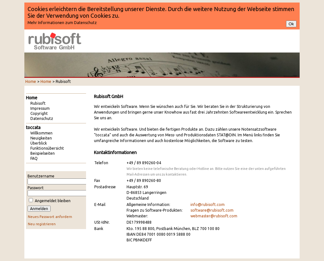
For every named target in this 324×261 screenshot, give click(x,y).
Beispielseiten (42, 153)
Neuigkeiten (41, 138)
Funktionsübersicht (47, 148)
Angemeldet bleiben (53, 201)
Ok (291, 24)
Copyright (39, 113)
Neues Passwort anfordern (50, 217)
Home (30, 81)
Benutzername (41, 176)
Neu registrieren (42, 224)
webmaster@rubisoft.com (213, 216)
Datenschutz (41, 118)
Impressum (40, 108)
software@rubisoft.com (212, 210)
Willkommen (41, 133)
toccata (33, 127)
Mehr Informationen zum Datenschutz (62, 23)
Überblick (38, 143)
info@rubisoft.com (207, 204)
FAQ (34, 158)
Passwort (36, 188)
